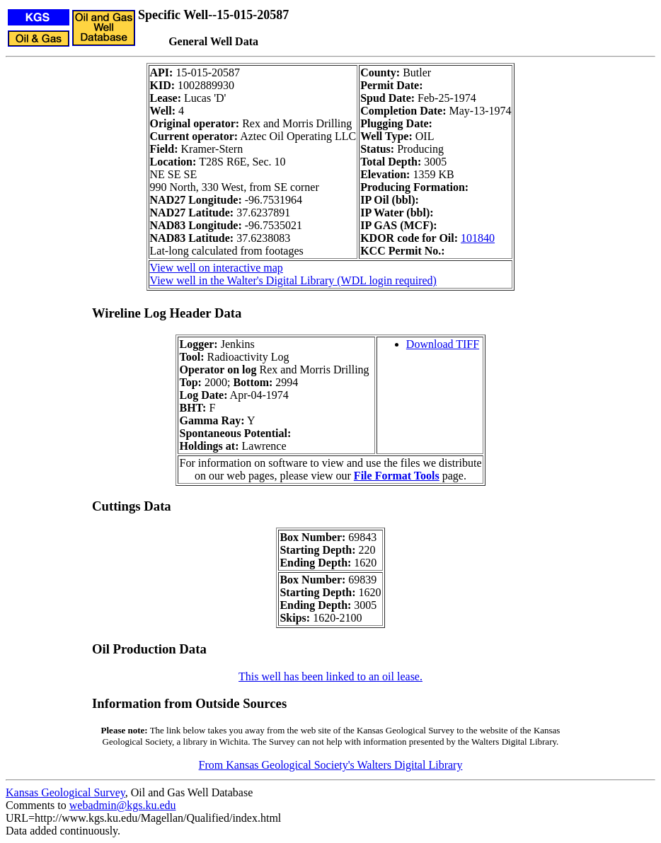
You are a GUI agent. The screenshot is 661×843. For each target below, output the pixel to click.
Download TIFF (442, 344)
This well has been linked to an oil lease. (330, 676)
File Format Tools (396, 476)
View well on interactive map (216, 268)
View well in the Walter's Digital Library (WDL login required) (293, 280)
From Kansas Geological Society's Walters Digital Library (331, 765)
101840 (478, 238)
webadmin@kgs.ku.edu (122, 805)
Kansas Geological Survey (65, 792)
